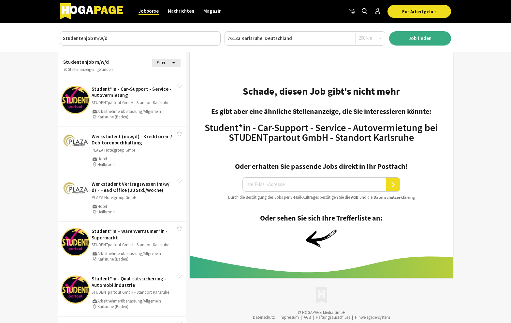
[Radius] (370, 38)
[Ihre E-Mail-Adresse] (314, 184)
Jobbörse (149, 11)
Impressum (289, 317)
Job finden (420, 38)
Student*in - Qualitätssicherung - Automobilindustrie (129, 282)
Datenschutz (264, 317)
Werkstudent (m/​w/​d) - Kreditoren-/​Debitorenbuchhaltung (132, 139)
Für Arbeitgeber (419, 11)
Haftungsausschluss (333, 317)
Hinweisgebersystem (372, 317)
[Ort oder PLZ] (305, 38)
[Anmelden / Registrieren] (377, 11)
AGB (354, 197)
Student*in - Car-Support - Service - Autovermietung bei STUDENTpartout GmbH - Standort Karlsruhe (321, 132)
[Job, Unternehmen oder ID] (140, 38)
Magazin (212, 11)
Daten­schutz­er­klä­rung (394, 197)
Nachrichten (181, 11)
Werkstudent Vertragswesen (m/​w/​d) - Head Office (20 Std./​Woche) (130, 187)
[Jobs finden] (364, 11)
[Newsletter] (351, 11)
